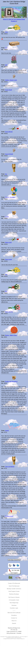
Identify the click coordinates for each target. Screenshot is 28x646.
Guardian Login (14, 608)
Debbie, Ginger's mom (11, 80)
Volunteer (14, 605)
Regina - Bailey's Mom (11, 335)
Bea (6, 291)
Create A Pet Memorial (14, 583)
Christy (7, 216)
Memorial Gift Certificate (14, 612)
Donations (14, 615)
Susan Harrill (8, 89)
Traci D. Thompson (10, 197)
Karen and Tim (9, 311)
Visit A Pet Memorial (14, 586)
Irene (6, 32)
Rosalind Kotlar (9, 516)
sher (6, 274)
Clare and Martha (9, 466)
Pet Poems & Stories (14, 597)
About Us (14, 620)
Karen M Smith (9, 154)
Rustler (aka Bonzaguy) (11, 381)
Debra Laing (8, 242)
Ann (6, 174)
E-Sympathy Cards (14, 600)
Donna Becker (9, 131)
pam (6, 47)
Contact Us (14, 618)
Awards (14, 623)
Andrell (7, 430)
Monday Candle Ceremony (14, 588)
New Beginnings (14, 602)
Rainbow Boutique (14, 594)
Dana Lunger (8, 259)
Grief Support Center (14, 591)
